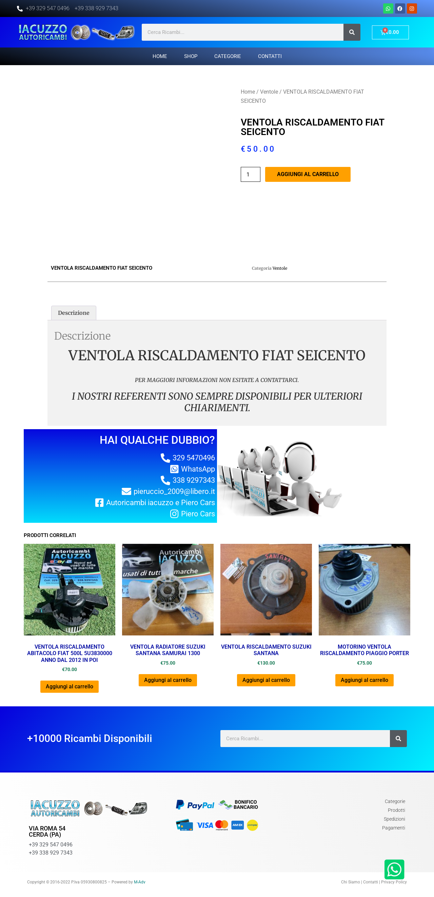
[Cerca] (351, 32)
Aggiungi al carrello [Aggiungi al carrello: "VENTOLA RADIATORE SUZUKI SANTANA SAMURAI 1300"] (168, 680)
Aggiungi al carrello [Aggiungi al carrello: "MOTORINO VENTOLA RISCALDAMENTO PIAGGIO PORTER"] (364, 680)
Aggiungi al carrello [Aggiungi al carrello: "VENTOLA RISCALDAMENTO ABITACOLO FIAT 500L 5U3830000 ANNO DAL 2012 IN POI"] (69, 686)
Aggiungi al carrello (308, 174)
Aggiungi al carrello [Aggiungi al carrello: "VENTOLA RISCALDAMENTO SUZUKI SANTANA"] (266, 680)
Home (160, 56)
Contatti (270, 56)
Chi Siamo (350, 882)
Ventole (269, 92)
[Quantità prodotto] (250, 174)
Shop (190, 56)
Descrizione (74, 312)
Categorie (227, 56)
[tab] (73, 313)
